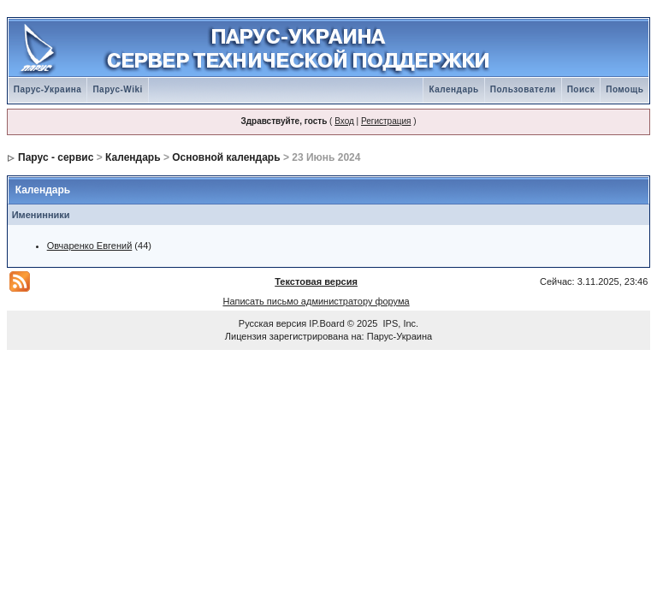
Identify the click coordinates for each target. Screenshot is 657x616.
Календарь (453, 89)
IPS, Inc (400, 323)
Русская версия (272, 323)
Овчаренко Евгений (90, 245)
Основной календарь (226, 157)
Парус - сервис (55, 157)
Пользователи (523, 89)
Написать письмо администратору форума (315, 301)
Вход (344, 121)
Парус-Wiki (117, 89)
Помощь (624, 89)
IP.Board (326, 323)
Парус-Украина (48, 89)
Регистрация (386, 121)
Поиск (581, 89)
